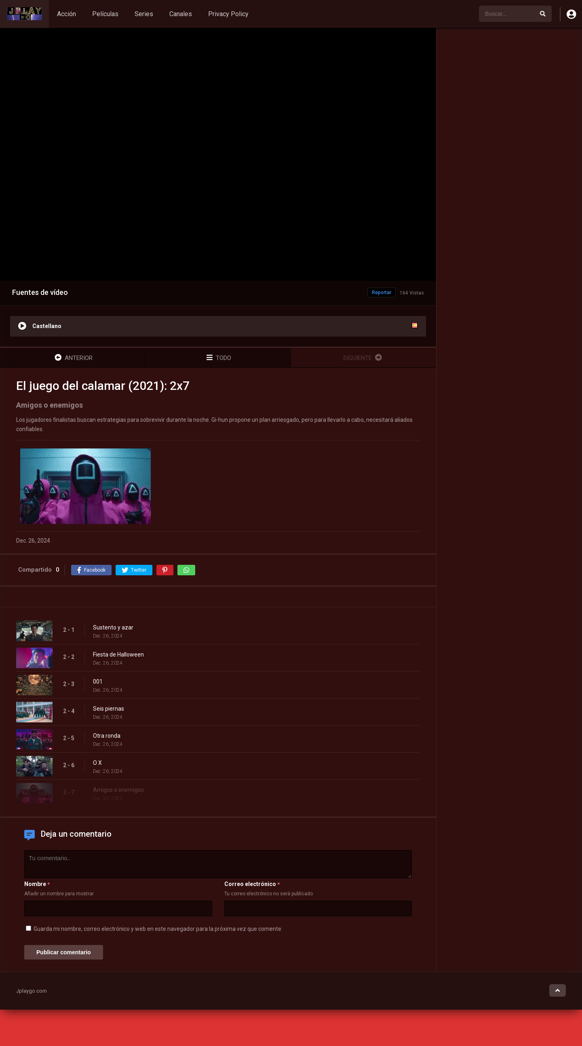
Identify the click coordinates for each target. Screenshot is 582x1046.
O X (97, 763)
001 (98, 681)
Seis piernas (108, 708)
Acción (66, 14)
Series (144, 14)
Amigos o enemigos (118, 790)
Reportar (381, 292)
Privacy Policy (228, 14)
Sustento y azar (113, 627)
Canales (180, 14)
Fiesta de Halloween (118, 654)
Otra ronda (106, 735)
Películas (105, 14)
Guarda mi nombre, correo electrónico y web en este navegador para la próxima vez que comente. (158, 929)
